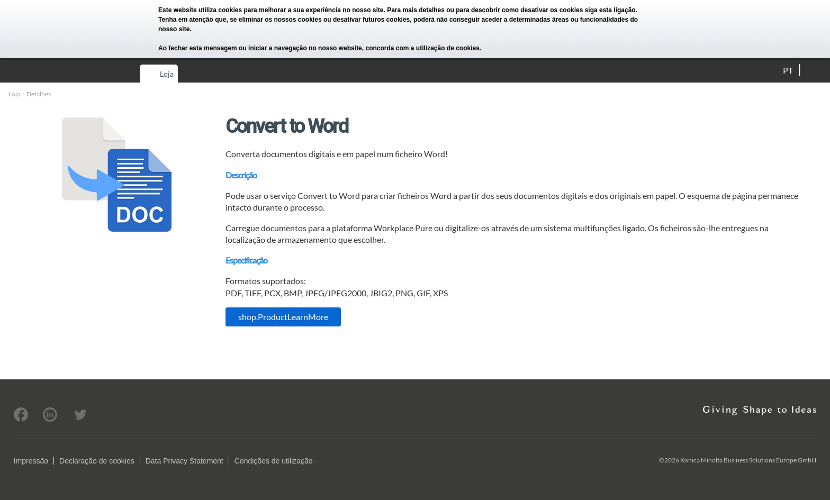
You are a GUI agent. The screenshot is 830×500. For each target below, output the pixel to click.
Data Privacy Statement (184, 461)
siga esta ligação (610, 10)
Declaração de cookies (96, 461)
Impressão (31, 461)
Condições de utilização (273, 461)
